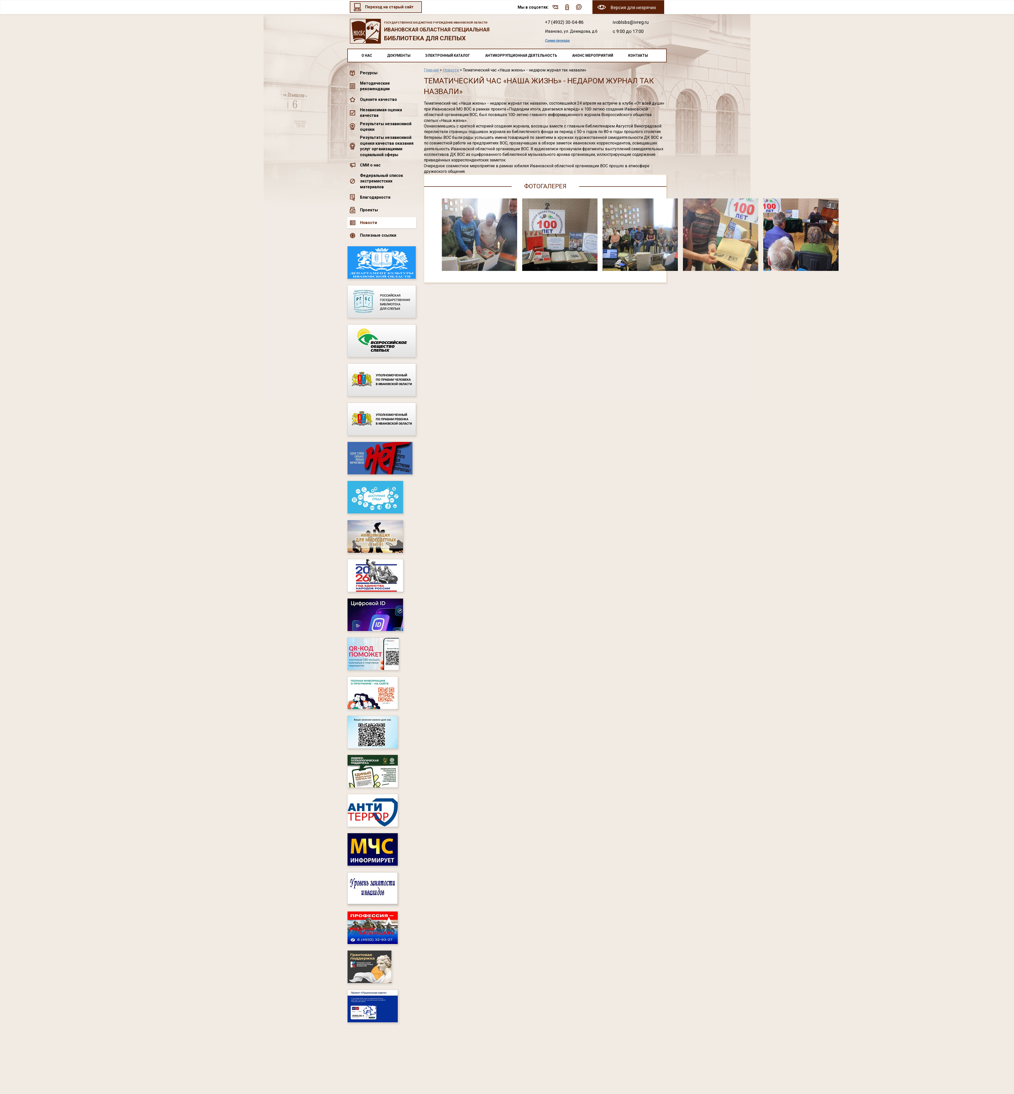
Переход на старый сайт (389, 7)
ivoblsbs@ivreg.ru (631, 22)
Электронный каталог (447, 55)
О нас (366, 55)
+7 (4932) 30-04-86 (564, 22)
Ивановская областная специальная (440, 32)
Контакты (638, 55)
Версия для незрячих (633, 7)
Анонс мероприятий (592, 55)
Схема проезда (557, 41)
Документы (398, 55)
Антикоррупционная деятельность (521, 55)
